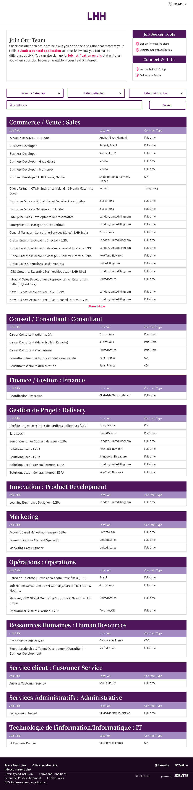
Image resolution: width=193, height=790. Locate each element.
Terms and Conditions (53, 774)
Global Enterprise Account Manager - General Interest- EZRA (50, 248)
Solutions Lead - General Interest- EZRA (36, 464)
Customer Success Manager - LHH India (36, 209)
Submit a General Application (156, 49)
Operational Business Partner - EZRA (34, 611)
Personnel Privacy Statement (23, 778)
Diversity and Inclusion (19, 774)
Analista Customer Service (27, 683)
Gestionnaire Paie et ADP (26, 640)
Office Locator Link (44, 765)
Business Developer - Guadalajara (32, 161)
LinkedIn (162, 765)
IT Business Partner (22, 743)
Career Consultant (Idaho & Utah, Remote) (38, 342)
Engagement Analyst (23, 713)
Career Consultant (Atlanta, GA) (31, 334)
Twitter (181, 765)
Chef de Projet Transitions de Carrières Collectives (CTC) (48, 425)
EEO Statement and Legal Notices (26, 782)
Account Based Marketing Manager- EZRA (37, 532)
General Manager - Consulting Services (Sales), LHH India (48, 232)
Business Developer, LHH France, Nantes (37, 177)
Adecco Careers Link (18, 769)
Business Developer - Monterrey (31, 169)
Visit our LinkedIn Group (153, 69)
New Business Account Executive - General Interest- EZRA (48, 299)
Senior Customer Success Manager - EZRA (38, 441)
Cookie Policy (55, 778)
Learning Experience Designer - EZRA (34, 502)
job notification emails (85, 55)
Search (167, 105)
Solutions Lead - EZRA (24, 449)
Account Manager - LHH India (29, 138)
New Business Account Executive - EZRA (36, 292)
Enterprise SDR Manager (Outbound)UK (36, 224)
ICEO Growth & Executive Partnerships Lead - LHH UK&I (47, 271)
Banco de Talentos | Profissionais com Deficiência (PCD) (48, 577)
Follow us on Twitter (151, 75)
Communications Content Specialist (34, 540)
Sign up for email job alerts (154, 43)
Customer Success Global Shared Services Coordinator (47, 201)
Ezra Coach (16, 433)
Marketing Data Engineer (26, 548)
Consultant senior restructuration (32, 366)
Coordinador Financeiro (25, 395)
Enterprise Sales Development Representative (41, 217)
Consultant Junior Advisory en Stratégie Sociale (42, 358)
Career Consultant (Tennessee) (30, 350)
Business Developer (23, 145)
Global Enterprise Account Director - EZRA (38, 240)
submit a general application (39, 50)
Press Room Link (15, 765)
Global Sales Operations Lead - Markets (36, 263)
